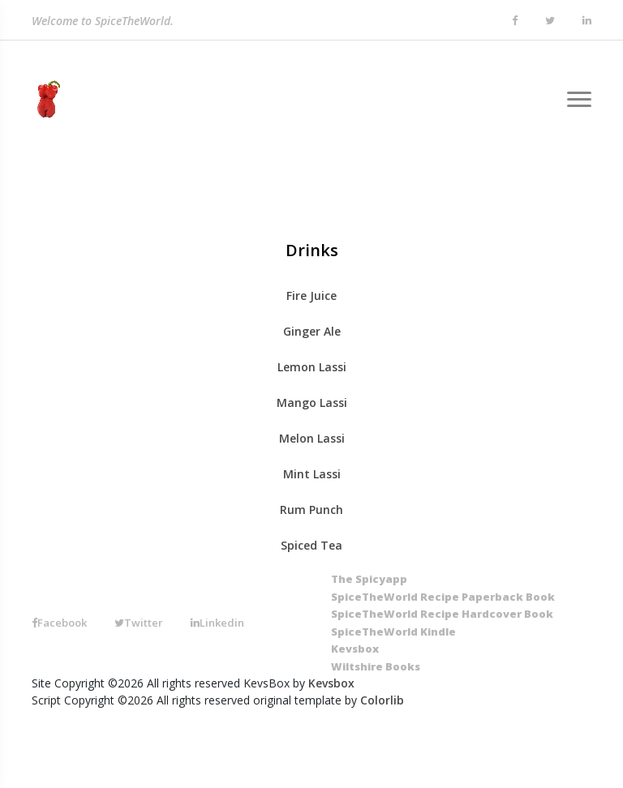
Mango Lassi (312, 402)
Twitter (138, 622)
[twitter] (550, 21)
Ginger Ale (312, 331)
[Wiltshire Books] (375, 667)
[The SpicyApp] (369, 580)
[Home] (46, 99)
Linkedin (217, 622)
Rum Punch (311, 509)
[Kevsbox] (355, 649)
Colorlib (382, 700)
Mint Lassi (312, 474)
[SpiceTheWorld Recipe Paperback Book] (443, 597)
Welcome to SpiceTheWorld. (103, 21)
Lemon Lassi (311, 367)
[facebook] (515, 21)
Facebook (59, 622)
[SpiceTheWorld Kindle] (393, 632)
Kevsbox (331, 683)
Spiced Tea (311, 545)
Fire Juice (311, 295)
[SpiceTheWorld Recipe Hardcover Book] (442, 614)
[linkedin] (586, 21)
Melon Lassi (312, 438)
